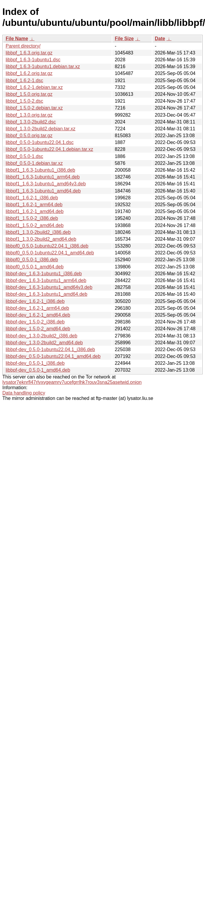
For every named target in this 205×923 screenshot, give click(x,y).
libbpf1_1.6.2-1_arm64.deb (34, 204)
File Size (124, 38)
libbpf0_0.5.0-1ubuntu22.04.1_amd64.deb (50, 252)
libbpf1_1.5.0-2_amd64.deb (35, 225)
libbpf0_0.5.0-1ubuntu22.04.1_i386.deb (47, 245)
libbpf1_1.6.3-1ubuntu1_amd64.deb (43, 190)
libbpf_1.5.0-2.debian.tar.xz (34, 107)
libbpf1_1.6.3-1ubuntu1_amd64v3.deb (46, 183)
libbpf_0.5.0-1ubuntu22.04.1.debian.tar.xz (49, 149)
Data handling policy (23, 392)
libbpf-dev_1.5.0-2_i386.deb (35, 321)
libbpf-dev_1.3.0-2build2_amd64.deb (44, 342)
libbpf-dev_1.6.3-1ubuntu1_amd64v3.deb (49, 287)
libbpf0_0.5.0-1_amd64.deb (35, 266)
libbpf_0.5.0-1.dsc (24, 156)
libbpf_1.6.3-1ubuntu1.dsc (33, 59)
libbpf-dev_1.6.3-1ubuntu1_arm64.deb (46, 280)
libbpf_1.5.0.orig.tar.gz (29, 94)
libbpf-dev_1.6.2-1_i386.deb (35, 301)
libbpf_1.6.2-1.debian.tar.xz (34, 87)
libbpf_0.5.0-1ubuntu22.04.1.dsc (40, 142)
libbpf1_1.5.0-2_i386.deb (32, 218)
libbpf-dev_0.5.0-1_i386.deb (35, 363)
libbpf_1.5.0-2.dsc (24, 101)
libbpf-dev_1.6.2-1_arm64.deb (37, 308)
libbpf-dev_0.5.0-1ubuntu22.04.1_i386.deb (50, 349)
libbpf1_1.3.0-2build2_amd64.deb (41, 239)
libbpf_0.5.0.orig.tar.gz (29, 135)
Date (160, 38)
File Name (17, 38)
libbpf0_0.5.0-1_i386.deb (32, 259)
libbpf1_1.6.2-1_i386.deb (32, 197)
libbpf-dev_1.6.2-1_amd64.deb (38, 314)
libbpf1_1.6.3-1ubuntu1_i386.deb (40, 170)
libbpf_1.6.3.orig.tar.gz (29, 52)
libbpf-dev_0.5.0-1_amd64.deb (38, 370)
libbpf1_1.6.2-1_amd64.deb (35, 211)
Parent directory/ (23, 46)
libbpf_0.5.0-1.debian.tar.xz (34, 163)
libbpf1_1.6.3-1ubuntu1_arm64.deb (43, 176)
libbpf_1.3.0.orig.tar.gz (29, 115)
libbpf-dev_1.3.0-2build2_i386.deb (41, 335)
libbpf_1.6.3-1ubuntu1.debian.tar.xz (43, 66)
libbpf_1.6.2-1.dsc (24, 80)
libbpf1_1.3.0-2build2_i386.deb (38, 232)
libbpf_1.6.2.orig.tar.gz (29, 73)
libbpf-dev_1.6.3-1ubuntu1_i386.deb (44, 273)
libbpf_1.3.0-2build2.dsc (31, 121)
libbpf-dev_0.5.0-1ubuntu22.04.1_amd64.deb (53, 356)
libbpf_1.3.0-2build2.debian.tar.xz (40, 128)
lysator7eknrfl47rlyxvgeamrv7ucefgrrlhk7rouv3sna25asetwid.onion (72, 382)
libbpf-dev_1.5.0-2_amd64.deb (38, 328)
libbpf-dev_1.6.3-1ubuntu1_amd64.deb (46, 294)
